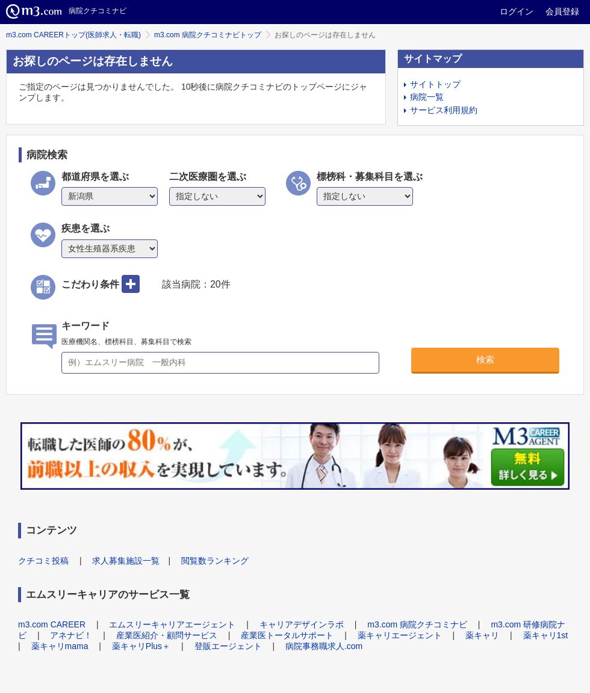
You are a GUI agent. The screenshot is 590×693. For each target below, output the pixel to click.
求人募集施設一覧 (126, 560)
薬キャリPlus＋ (141, 646)
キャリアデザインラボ (301, 624)
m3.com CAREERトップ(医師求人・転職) (73, 35)
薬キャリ (482, 635)
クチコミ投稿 (43, 560)
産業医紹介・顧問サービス (166, 635)
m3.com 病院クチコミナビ (417, 624)
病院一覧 (427, 97)
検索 (485, 359)
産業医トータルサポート (287, 635)
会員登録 (562, 11)
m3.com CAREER (51, 624)
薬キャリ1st (545, 635)
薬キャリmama (59, 646)
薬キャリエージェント (400, 635)
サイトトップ (435, 84)
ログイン (516, 11)
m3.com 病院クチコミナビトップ (207, 35)
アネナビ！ (71, 635)
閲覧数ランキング (215, 560)
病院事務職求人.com (323, 646)
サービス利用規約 (443, 110)
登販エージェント (228, 646)
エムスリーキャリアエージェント (172, 624)
